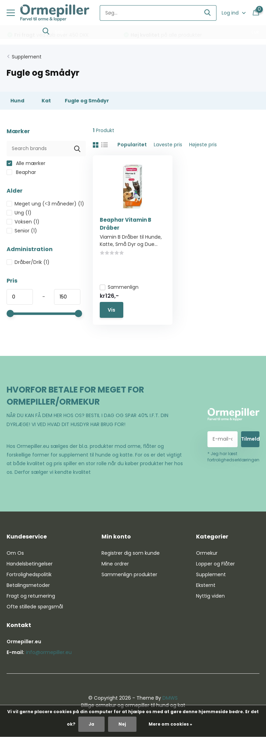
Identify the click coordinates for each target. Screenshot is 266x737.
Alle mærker (26, 163)
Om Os (15, 553)
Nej (122, 724)
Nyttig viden (210, 595)
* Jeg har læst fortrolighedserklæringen (233, 457)
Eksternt (205, 585)
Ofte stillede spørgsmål (35, 606)
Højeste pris (203, 144)
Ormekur (207, 553)
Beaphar (21, 172)
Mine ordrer (115, 563)
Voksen (23, 221)
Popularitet (132, 144)
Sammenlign (119, 287)
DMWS (170, 697)
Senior (22, 230)
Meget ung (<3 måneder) (45, 203)
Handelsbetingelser (30, 563)
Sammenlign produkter (129, 574)
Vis (111, 309)
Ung (19, 212)
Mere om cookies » (170, 724)
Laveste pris (168, 144)
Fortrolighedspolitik (29, 574)
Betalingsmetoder (28, 585)
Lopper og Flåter (215, 563)
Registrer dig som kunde (130, 553)
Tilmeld (250, 438)
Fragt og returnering (31, 595)
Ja (91, 724)
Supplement (27, 56)
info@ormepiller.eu (49, 652)
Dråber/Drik (28, 262)
